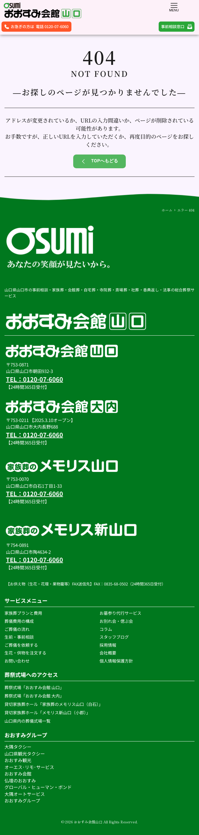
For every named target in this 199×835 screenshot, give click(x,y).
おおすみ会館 (17, 773)
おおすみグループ (22, 800)
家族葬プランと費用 (23, 613)
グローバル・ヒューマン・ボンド (38, 787)
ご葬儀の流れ (17, 629)
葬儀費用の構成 (19, 621)
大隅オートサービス (24, 794)
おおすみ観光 (17, 760)
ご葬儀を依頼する (21, 645)
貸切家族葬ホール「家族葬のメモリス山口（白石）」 (53, 704)
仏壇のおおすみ (20, 780)
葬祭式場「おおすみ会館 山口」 (34, 687)
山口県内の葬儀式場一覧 (27, 721)
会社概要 (108, 653)
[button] (174, 5)
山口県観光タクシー (24, 753)
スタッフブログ (115, 637)
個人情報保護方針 (117, 661)
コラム (106, 629)
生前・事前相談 (19, 637)
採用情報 (108, 645)
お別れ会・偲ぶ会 (116, 621)
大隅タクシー (17, 747)
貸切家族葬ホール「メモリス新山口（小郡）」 (47, 712)
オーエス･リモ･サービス (29, 767)
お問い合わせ (17, 661)
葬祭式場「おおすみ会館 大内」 (34, 696)
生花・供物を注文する (25, 653)
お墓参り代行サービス (120, 613)
